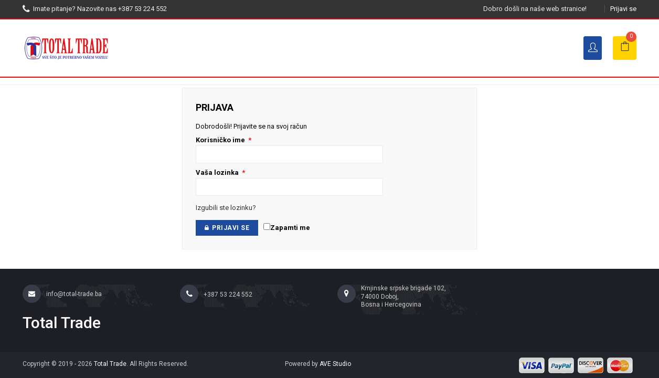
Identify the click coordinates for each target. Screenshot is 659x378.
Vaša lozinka (220, 172)
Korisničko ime (223, 140)
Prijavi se (623, 9)
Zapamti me (286, 227)
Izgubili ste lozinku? (226, 208)
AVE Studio (335, 364)
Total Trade (110, 364)
